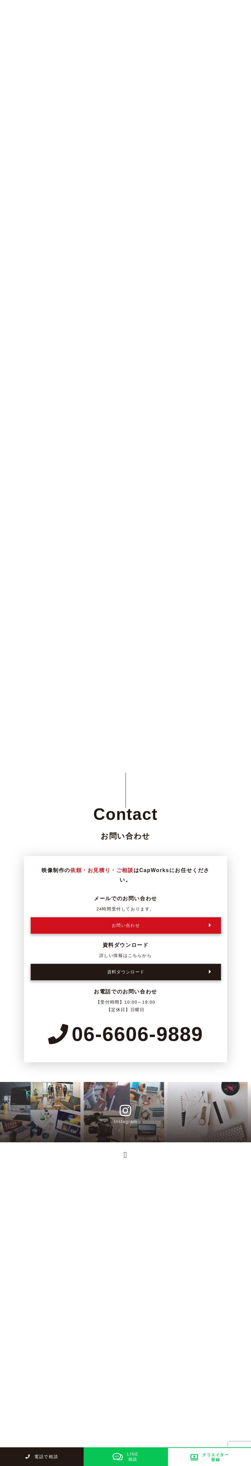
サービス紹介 (108, 1342)
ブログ (111, 1377)
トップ (19, 1342)
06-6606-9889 (125, 1034)
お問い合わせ (118, 1401)
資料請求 (21, 1401)
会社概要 (113, 1389)
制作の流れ (116, 1353)
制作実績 (21, 1365)
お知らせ (21, 1389)
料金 (17, 1353)
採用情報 (113, 1365)
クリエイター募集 (31, 1377)
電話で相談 (42, 1456)
